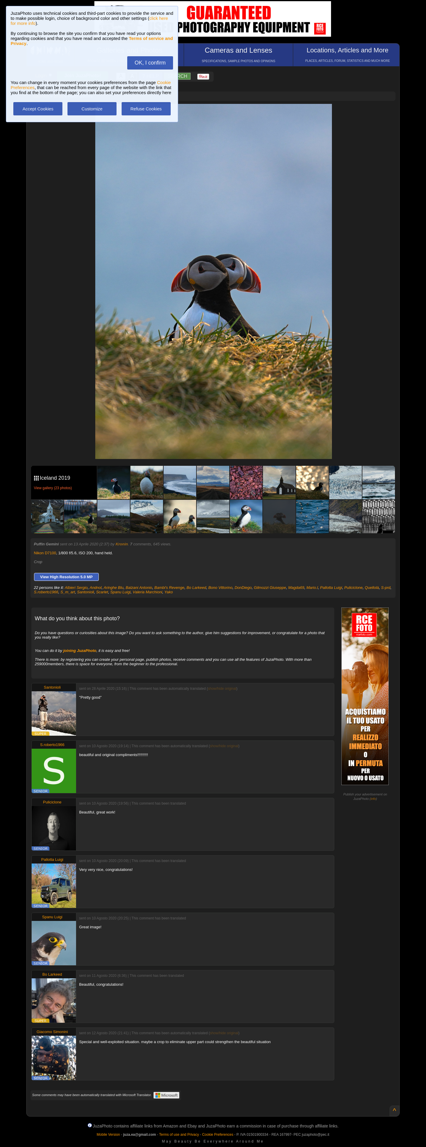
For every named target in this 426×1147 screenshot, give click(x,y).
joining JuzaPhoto (79, 650)
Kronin (122, 544)
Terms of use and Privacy (179, 1134)
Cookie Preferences (217, 1134)
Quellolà (372, 587)
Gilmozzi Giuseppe (270, 587)
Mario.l (312, 587)
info (373, 798)
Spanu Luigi (120, 592)
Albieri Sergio (76, 587)
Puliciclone (353, 587)
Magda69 (296, 587)
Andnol (95, 587)
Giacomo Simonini (52, 1032)
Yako (168, 592)
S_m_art (67, 592)
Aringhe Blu (113, 587)
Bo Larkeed (196, 587)
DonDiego (243, 587)
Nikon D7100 (45, 553)
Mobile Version (108, 1134)
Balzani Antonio (139, 587)
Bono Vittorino (220, 587)
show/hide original (222, 689)
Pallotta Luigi (331, 587)
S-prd (385, 587)
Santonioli (85, 592)
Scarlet (102, 592)
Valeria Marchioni (147, 592)
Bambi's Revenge (169, 587)
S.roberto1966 (46, 592)
